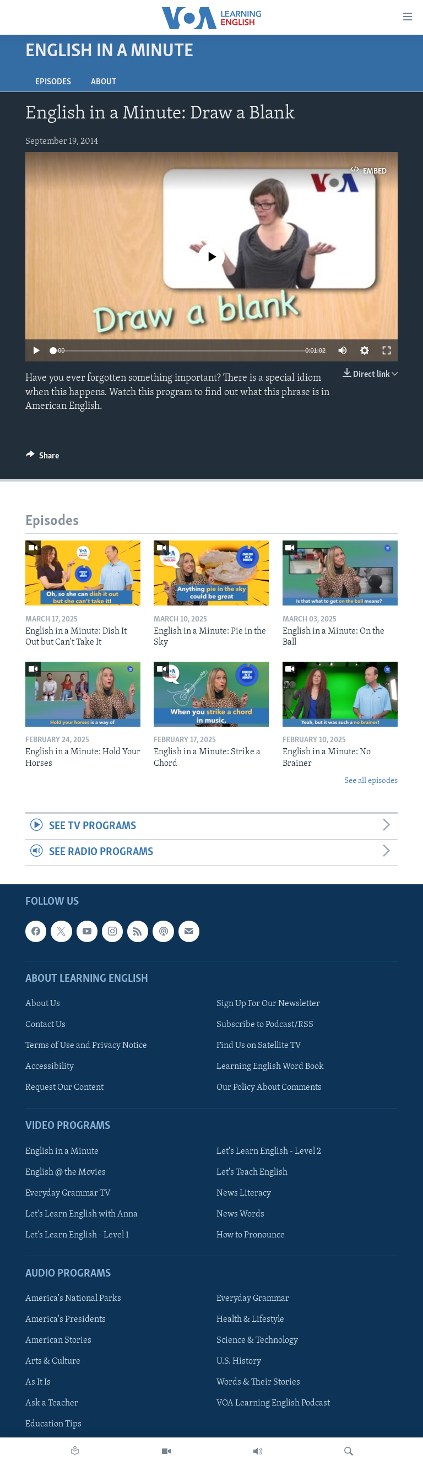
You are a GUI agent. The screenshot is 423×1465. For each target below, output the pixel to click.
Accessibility (49, 1066)
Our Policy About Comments (269, 1088)
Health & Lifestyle (250, 1320)
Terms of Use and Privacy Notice (86, 1045)
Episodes (53, 82)
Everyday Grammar (252, 1298)
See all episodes (371, 781)
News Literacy (243, 1193)
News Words (240, 1214)
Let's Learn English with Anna (81, 1214)
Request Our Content (64, 1088)
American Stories (58, 1341)
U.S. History (238, 1362)
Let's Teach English (252, 1172)
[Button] (42, 458)
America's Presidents (65, 1320)
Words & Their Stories (258, 1382)
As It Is (38, 1382)
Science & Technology (257, 1341)
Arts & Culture (52, 1362)
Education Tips (53, 1424)
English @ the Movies (65, 1172)
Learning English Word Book (270, 1066)
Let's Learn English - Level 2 (268, 1151)
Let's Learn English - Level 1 (77, 1235)
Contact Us (45, 1024)
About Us (42, 1003)
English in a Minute (62, 1151)
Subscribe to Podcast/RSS (264, 1024)
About (103, 82)
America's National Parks (73, 1298)
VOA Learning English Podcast (273, 1403)
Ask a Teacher (51, 1403)
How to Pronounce (250, 1235)
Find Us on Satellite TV (258, 1045)
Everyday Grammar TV (68, 1193)
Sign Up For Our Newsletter (268, 1003)
